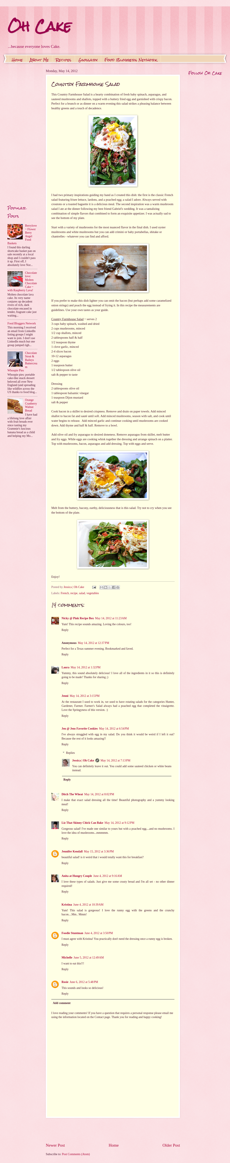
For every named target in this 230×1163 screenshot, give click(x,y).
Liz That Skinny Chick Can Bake (82, 822)
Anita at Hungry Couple (77, 876)
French (65, 593)
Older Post (171, 1145)
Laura (65, 667)
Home (17, 60)
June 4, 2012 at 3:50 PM (99, 933)
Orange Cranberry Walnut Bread (31, 405)
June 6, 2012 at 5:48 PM (84, 982)
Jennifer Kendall (72, 851)
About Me (39, 60)
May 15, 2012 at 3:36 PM (99, 851)
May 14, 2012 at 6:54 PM (114, 728)
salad (82, 593)
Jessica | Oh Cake (83, 760)
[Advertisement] (113, 1130)
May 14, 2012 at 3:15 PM (84, 695)
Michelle (67, 957)
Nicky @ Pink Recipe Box (78, 618)
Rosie (65, 982)
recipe (74, 593)
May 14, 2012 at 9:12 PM (119, 822)
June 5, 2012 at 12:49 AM (89, 957)
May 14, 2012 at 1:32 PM (86, 667)
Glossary (88, 60)
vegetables (92, 593)
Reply (65, 630)
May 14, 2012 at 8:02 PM (99, 794)
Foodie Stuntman (72, 933)
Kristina (67, 904)
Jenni (65, 695)
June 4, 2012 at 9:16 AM (107, 876)
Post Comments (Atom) (76, 1154)
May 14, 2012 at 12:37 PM (93, 643)
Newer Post (55, 1145)
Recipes (63, 60)
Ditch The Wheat (72, 794)
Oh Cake (39, 26)
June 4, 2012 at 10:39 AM (88, 904)
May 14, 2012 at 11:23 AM (111, 618)
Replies (70, 752)
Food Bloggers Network (131, 60)
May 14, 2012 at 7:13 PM (115, 760)
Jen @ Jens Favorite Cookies (80, 728)
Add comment (61, 1003)
